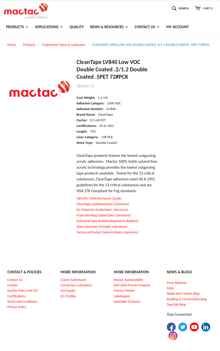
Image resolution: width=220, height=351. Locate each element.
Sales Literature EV (101, 226)
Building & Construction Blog (187, 299)
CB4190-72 (99, 198)
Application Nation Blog (183, 293)
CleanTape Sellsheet (102, 204)
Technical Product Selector (107, 232)
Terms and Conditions (22, 302)
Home (11, 45)
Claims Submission (73, 280)
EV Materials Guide (102, 209)
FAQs (170, 288)
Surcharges (68, 290)
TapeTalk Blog (176, 304)
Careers (12, 285)
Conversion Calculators (76, 285)
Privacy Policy (16, 307)
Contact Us (15, 280)
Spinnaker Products (127, 302)
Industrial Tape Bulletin (107, 221)
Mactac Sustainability (128, 280)
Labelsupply (122, 296)
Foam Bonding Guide (103, 215)
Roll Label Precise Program (132, 285)
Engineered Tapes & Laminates (64, 45)
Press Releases (177, 283)
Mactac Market (124, 290)
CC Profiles (68, 296)
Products (29, 45)
